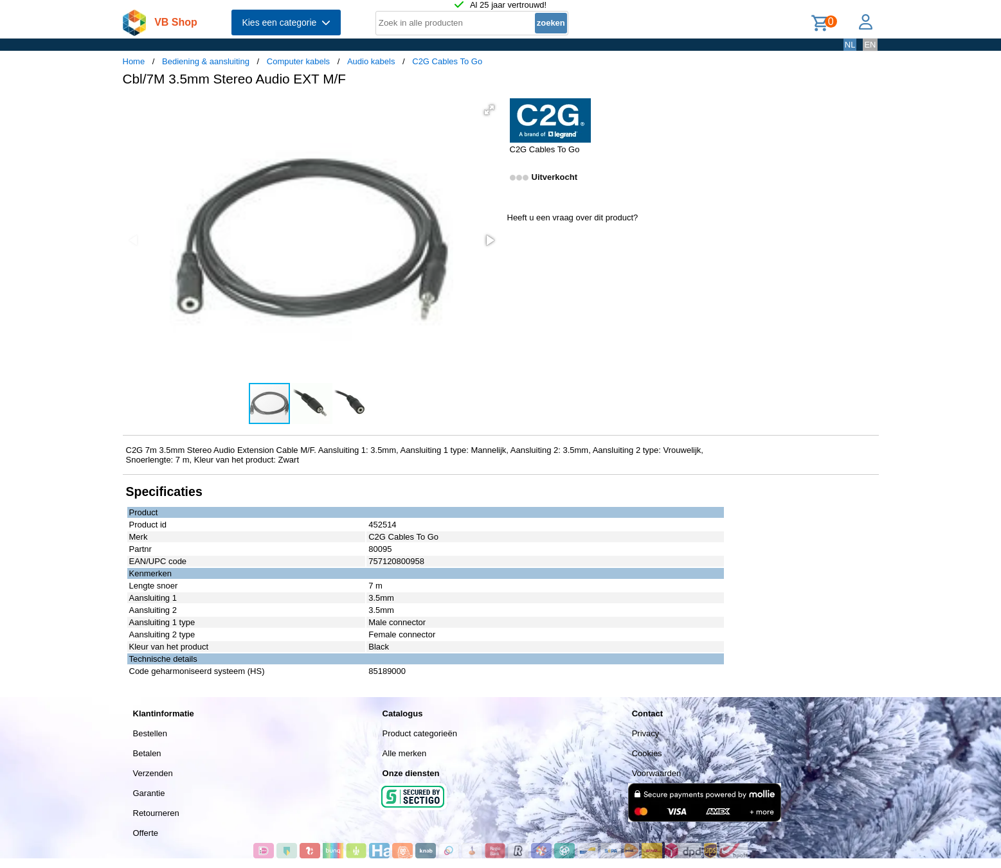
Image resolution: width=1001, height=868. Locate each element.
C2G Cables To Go (447, 61)
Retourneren (156, 813)
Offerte (146, 833)
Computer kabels (298, 61)
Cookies (647, 753)
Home (134, 61)
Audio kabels (371, 61)
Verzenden (153, 773)
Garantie (149, 793)
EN (870, 44)
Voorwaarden (656, 773)
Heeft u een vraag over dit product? (572, 217)
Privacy (646, 733)
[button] (489, 110)
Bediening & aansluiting (205, 61)
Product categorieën (420, 733)
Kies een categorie (286, 22)
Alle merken (405, 753)
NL (850, 44)
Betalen (147, 753)
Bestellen (150, 733)
